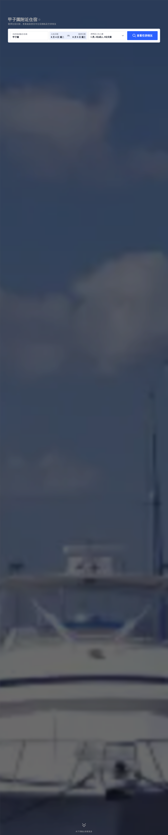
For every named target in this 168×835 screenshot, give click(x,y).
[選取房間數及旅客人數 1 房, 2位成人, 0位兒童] (107, 35)
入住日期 (54, 34)
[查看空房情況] (142, 35)
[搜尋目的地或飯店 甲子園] (29, 35)
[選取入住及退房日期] (58, 35)
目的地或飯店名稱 (20, 34)
